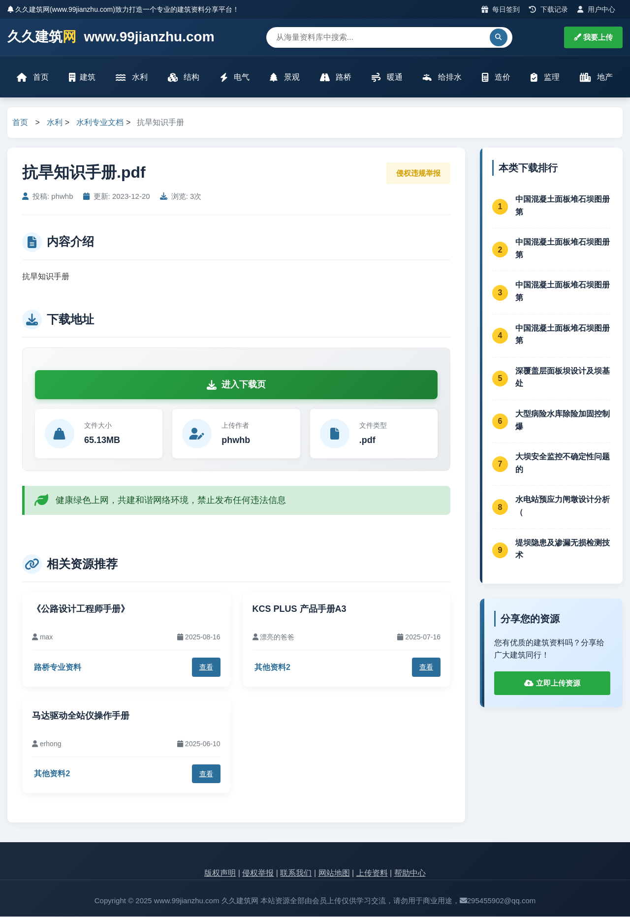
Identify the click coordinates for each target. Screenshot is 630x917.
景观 (284, 77)
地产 (595, 77)
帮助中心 (410, 874)
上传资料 (372, 874)
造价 (495, 77)
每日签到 (500, 9)
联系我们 (296, 874)
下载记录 (548, 9)
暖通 (387, 77)
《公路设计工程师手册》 (80, 609)
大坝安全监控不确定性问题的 (562, 463)
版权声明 (220, 874)
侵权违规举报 (418, 173)
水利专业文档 (100, 123)
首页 (33, 77)
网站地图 (334, 874)
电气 (235, 77)
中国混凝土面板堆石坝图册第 (562, 206)
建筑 (82, 77)
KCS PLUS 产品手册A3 (299, 609)
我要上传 (593, 37)
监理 (545, 77)
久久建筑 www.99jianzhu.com (111, 37)
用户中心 (596, 9)
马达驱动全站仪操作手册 (80, 716)
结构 (183, 77)
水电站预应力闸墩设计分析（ (562, 506)
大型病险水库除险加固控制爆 (562, 420)
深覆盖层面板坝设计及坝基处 (562, 377)
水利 (132, 77)
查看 (206, 668)
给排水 (442, 77)
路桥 (335, 77)
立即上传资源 (552, 683)
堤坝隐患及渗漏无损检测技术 (562, 549)
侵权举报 (258, 874)
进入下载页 (236, 385)
